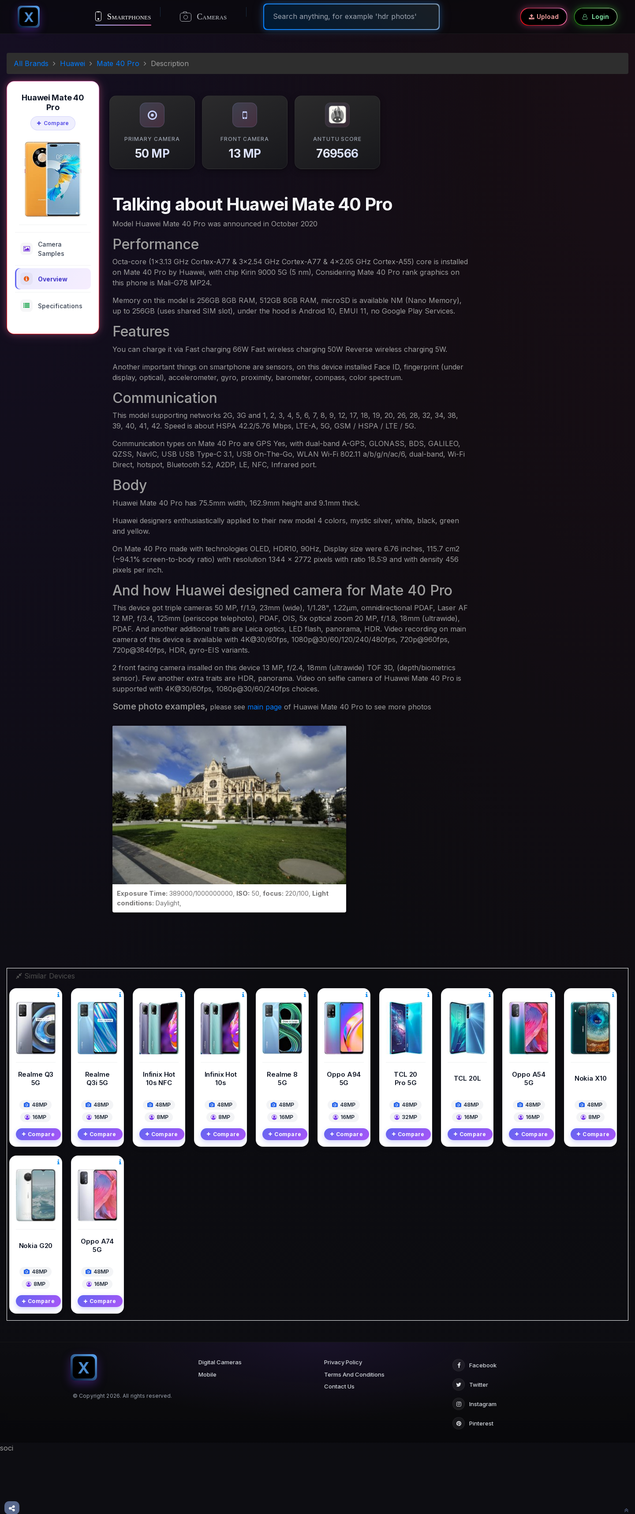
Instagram (474, 1465)
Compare (53, 123)
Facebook (474, 1426)
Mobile (207, 1435)
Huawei (72, 63)
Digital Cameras (220, 1422)
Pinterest (472, 1484)
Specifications (51, 305)
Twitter (470, 1445)
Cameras (203, 17)
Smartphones (123, 16)
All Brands (31, 63)
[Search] (351, 16)
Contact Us (339, 1447)
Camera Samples (42, 248)
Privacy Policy (343, 1422)
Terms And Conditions (354, 1435)
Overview (43, 279)
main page (264, 706)
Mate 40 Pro (118, 63)
